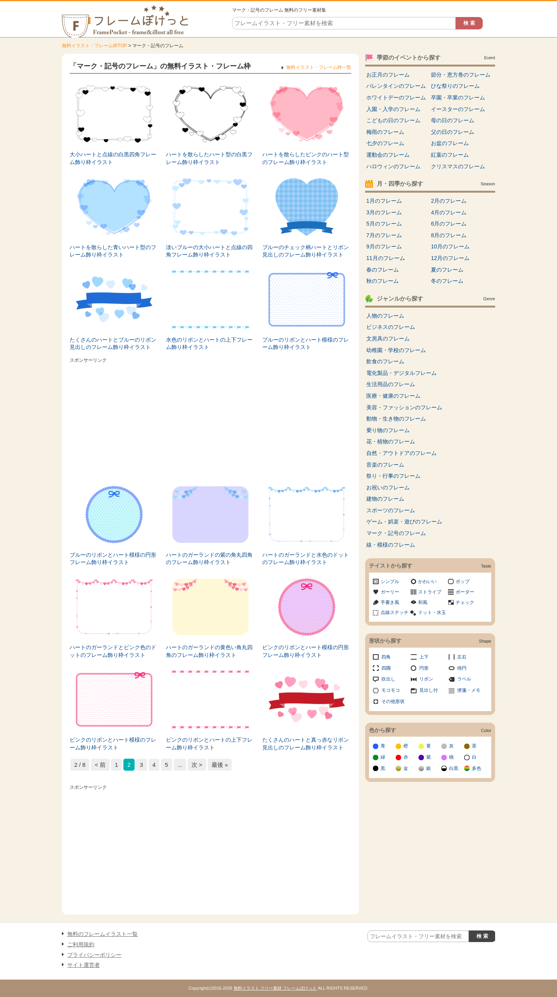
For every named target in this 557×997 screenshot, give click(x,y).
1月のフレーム (384, 201)
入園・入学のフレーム (393, 109)
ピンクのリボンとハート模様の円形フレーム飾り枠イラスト (305, 651)
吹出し (388, 679)
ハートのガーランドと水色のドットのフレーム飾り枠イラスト (305, 559)
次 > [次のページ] (196, 764)
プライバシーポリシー (94, 955)
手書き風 (390, 602)
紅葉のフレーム (450, 155)
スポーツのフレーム (390, 510)
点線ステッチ (394, 612)
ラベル (464, 679)
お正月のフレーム (388, 75)
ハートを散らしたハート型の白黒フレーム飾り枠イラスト (209, 158)
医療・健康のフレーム (393, 396)
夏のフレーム (447, 270)
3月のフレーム (384, 212)
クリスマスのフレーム (458, 166)
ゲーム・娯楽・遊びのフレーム (404, 521)
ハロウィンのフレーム (393, 166)
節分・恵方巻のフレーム (460, 75)
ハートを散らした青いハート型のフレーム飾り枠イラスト (113, 251)
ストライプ (429, 592)
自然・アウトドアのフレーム (401, 453)
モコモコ (390, 690)
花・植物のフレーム (390, 441)
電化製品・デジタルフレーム (401, 373)
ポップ (463, 581)
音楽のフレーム (385, 465)
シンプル (390, 581)
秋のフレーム (382, 281)
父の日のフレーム (452, 132)
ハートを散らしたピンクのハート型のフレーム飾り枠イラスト (305, 158)
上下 (424, 657)
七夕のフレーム (385, 143)
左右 (461, 657)
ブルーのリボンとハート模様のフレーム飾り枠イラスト (305, 344)
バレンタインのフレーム (396, 86)
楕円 (461, 668)
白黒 (453, 768)
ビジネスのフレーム (390, 327)
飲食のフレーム (385, 361)
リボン (426, 679)
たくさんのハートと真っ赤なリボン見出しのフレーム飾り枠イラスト (305, 744)
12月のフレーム (450, 258)
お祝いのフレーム (388, 487)
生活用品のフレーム (390, 384)
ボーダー (465, 592)
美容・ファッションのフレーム (404, 407)
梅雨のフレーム (385, 132)
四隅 (386, 668)
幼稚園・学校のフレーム (396, 350)
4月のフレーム (448, 212)
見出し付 (428, 690)
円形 (424, 668)
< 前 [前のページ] (100, 764)
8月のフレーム (448, 235)
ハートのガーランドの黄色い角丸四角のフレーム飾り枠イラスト (209, 651)
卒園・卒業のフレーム (458, 97)
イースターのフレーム (458, 109)
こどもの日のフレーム (393, 120)
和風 (422, 602)
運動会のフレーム (388, 155)
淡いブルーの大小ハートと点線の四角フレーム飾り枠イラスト (209, 251)
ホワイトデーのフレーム (396, 97)
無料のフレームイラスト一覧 (102, 934)
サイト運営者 (83, 965)
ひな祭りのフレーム (455, 86)
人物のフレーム (385, 316)
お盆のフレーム (450, 143)
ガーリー (390, 592)
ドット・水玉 (432, 612)
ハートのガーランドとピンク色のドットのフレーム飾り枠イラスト (113, 651)
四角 (386, 657)
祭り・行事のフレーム (393, 476)
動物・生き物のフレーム (396, 419)
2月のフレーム (448, 201)
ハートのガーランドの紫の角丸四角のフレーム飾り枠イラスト (209, 559)
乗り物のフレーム (388, 430)
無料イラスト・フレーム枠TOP (94, 45)
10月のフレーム (450, 246)
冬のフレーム (447, 281)
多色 (476, 768)
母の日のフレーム (452, 120)
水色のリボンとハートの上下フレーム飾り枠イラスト (209, 344)
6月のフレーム (448, 224)
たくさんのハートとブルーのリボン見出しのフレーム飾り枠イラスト (113, 344)
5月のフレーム (384, 224)
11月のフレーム (385, 258)
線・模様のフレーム (390, 545)
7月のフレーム (384, 235)
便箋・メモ (468, 690)
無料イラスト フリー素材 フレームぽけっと (275, 988)
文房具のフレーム (388, 338)
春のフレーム (382, 270)
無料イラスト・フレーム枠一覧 (318, 67)
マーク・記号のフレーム (396, 533)
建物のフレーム (385, 499)
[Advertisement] (210, 420)
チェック (465, 602)
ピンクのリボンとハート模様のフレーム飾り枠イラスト (113, 744)
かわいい (427, 581)
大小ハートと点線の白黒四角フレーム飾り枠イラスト (113, 158)
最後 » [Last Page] (220, 764)
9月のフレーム (384, 246)
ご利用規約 (80, 944)
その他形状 (393, 701)
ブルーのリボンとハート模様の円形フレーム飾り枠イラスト (113, 559)
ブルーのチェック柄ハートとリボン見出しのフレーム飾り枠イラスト (305, 251)
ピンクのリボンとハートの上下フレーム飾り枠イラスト (209, 744)
